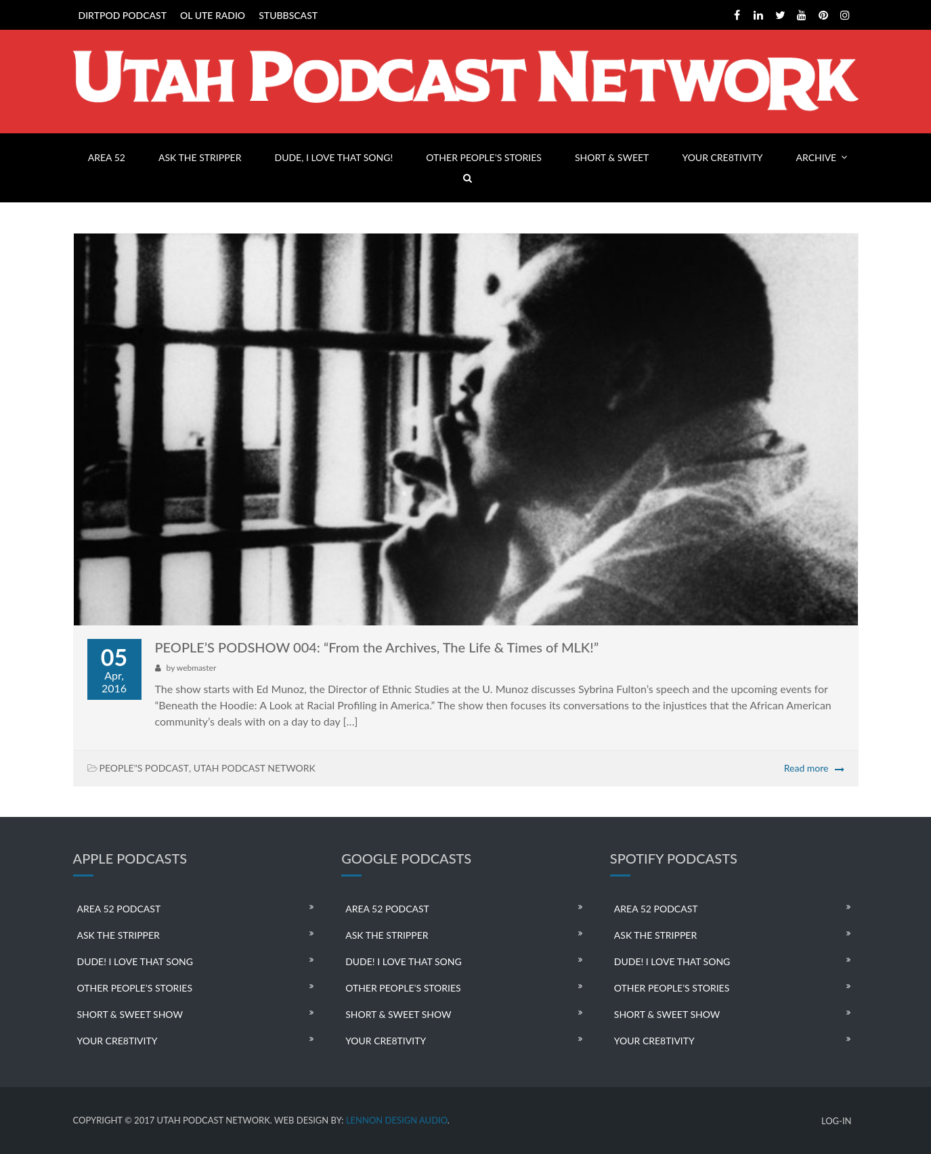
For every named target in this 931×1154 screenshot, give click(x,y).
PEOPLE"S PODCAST (144, 768)
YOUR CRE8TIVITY (722, 157)
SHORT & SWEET (612, 157)
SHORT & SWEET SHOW (130, 1014)
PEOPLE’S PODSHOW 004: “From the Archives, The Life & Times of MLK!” (377, 647)
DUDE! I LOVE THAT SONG (135, 961)
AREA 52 (106, 157)
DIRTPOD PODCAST (123, 15)
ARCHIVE (816, 157)
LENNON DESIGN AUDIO (397, 1120)
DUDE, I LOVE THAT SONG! (334, 157)
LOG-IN (836, 1121)
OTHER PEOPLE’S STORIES (483, 157)
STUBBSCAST (288, 15)
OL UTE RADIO (212, 15)
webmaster (196, 668)
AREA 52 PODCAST (119, 908)
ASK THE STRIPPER (199, 157)
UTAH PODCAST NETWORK (255, 768)
